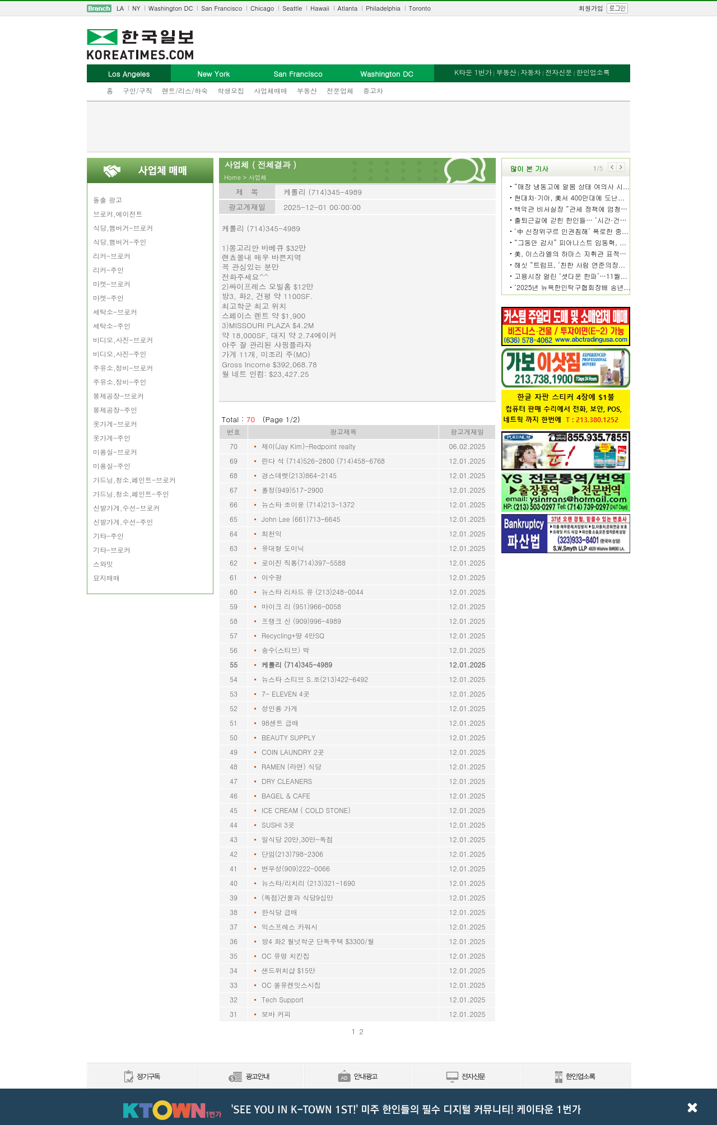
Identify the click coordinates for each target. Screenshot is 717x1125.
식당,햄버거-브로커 (123, 227)
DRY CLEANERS (287, 781)
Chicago (262, 8)
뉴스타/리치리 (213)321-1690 (308, 883)
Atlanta (348, 8)
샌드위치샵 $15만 (288, 970)
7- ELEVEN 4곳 (286, 693)
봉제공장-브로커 (118, 395)
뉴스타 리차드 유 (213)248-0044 (313, 591)
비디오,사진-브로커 (123, 339)
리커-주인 (108, 269)
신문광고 (249, 1077)
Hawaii (319, 8)
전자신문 (558, 72)
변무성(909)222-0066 (296, 868)
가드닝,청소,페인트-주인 (131, 493)
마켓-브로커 (112, 283)
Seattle (292, 8)
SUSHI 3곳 (278, 824)
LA (120, 8)
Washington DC (170, 8)
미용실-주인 (112, 465)
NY (136, 8)
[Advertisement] (358, 126)
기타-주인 (108, 535)
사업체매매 (270, 90)
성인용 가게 (279, 708)
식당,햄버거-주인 (120, 241)
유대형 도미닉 (283, 548)
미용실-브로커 (115, 451)
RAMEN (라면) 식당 (292, 766)
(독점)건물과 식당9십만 (297, 897)
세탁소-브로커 (115, 311)
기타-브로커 (112, 549)
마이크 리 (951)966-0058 (301, 606)
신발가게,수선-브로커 (126, 507)
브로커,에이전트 (118, 213)
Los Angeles (129, 73)
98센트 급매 (280, 722)
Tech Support (283, 999)
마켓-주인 (108, 297)
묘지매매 (106, 577)
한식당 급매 (279, 912)
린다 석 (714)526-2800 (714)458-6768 (323, 460)
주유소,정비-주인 (120, 381)
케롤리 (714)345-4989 (297, 664)
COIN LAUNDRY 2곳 (293, 752)
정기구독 (141, 1077)
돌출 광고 (107, 199)
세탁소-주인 (112, 325)
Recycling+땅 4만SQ (293, 635)
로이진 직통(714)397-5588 (304, 562)
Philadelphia (383, 8)
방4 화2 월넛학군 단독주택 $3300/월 (318, 941)
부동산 (307, 90)
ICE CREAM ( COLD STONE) (306, 810)
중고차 (373, 90)
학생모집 (230, 90)
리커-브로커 (112, 255)
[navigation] (358, 8)
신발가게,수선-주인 (123, 521)
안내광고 (358, 1077)
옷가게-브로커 (115, 423)
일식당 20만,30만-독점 (297, 839)
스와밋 (103, 563)
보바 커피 (276, 1014)
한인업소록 (593, 72)
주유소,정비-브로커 (123, 367)
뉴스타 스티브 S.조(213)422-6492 (315, 679)
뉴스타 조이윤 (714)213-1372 (308, 504)
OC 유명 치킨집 (286, 955)
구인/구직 (137, 90)
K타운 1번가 (473, 72)
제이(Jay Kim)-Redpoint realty (309, 446)
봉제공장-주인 (115, 409)
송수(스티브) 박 (285, 650)
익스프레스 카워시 (290, 926)
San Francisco (221, 8)
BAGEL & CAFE (286, 795)
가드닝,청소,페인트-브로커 (134, 479)
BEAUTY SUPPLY (288, 737)
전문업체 (340, 90)
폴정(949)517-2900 (292, 489)
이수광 (272, 577)
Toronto (420, 8)
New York (213, 73)
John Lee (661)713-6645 (301, 519)
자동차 (530, 72)
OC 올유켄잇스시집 (291, 984)
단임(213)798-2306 (292, 853)
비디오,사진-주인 (120, 353)
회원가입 (591, 8)
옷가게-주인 (112, 437)
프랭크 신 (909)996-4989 (301, 620)
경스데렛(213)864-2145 (299, 475)
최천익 (272, 533)
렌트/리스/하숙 (185, 90)
